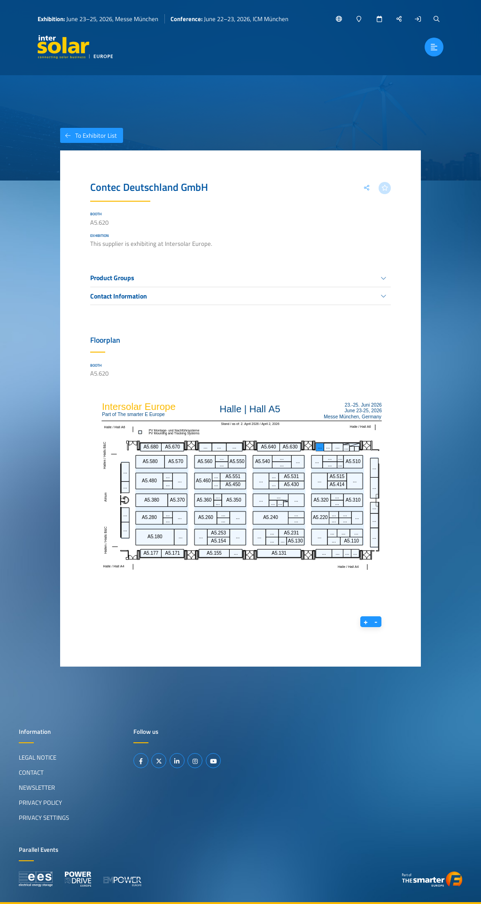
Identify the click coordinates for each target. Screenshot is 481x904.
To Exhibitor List (88, 135)
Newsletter (37, 787)
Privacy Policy (40, 802)
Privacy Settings (44, 817)
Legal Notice (37, 757)
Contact (31, 772)
